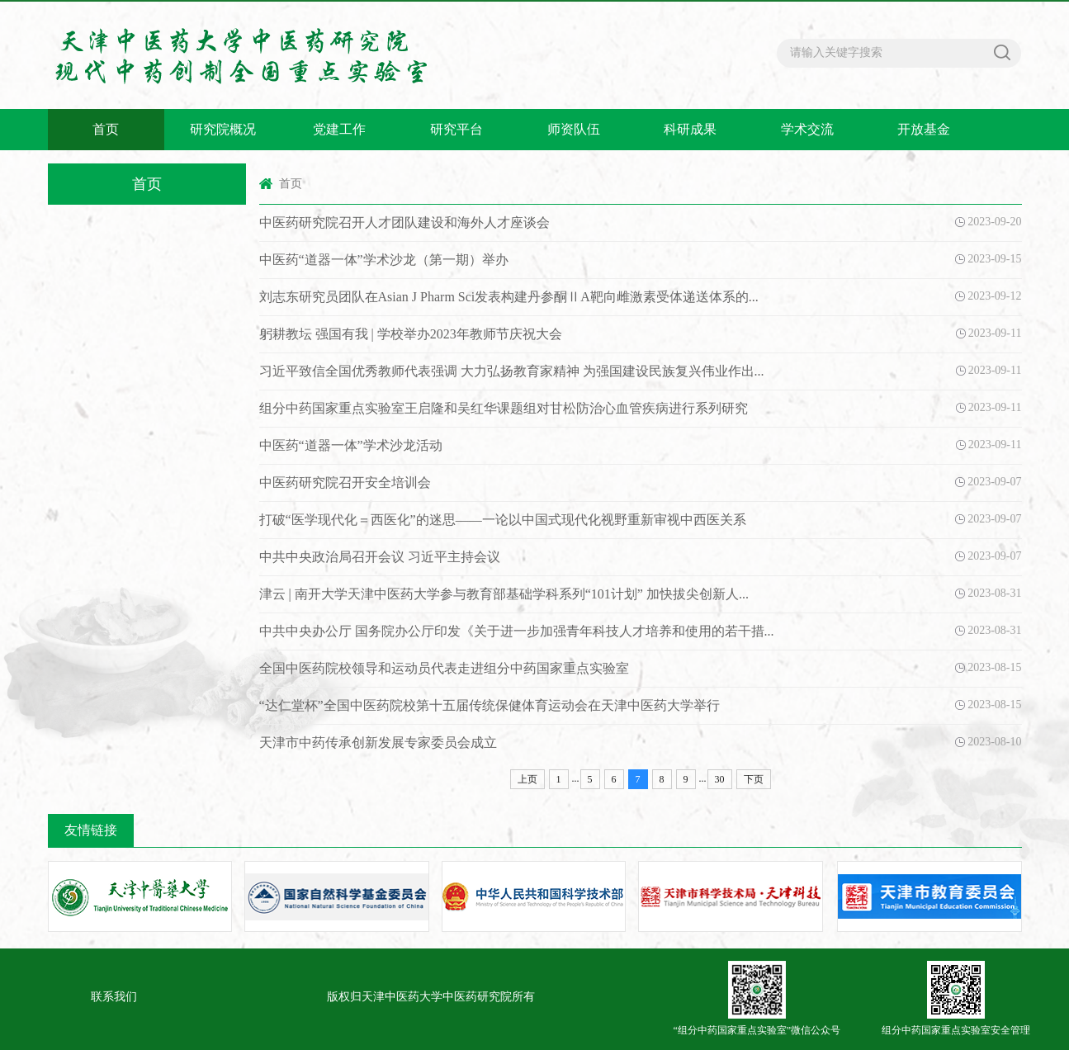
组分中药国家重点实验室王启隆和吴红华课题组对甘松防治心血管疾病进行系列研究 (503, 408)
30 (720, 779)
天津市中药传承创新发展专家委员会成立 (378, 742)
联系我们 (114, 997)
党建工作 (339, 129)
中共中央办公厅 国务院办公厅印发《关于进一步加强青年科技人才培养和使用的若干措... (516, 631)
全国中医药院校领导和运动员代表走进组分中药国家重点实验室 (444, 668)
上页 (527, 779)
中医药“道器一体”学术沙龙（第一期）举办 (383, 260)
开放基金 (923, 129)
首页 (105, 129)
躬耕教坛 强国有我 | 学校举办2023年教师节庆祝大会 (410, 334)
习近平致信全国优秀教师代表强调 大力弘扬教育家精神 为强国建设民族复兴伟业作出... (511, 371)
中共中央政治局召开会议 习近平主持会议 (379, 557)
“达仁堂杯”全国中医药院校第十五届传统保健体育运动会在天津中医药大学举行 (489, 705)
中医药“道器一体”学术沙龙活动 (350, 445)
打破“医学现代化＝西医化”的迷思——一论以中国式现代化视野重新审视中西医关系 (502, 520)
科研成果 (690, 129)
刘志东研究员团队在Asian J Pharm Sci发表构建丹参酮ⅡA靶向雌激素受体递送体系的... (509, 297)
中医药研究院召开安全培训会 (345, 482)
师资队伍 (573, 129)
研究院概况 (223, 129)
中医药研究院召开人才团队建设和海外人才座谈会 (404, 222)
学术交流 (807, 129)
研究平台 (456, 129)
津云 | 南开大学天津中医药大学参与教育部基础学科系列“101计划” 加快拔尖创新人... (504, 594)
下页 (754, 779)
